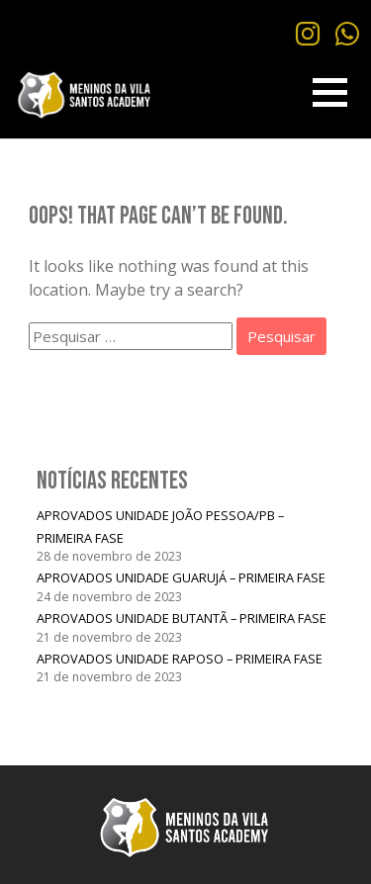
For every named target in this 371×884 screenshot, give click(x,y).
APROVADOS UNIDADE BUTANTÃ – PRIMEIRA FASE (181, 618)
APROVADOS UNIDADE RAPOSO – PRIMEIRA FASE (180, 658)
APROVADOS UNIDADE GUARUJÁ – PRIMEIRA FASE (181, 577)
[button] (330, 92)
